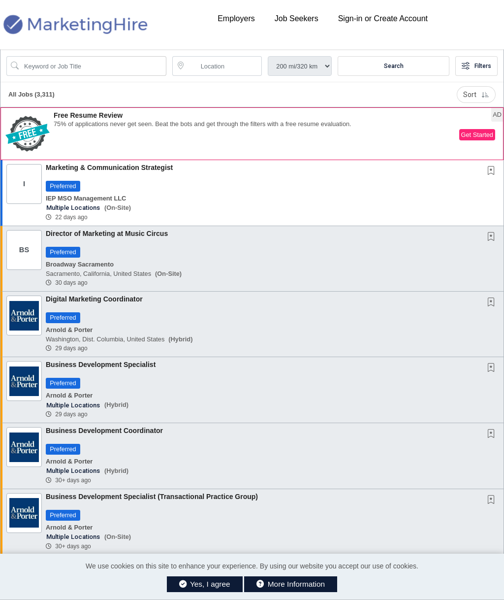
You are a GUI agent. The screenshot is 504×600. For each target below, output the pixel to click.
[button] (252, 133)
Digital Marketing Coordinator (94, 299)
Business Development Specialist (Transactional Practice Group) (152, 496)
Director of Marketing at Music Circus (107, 233)
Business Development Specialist (101, 364)
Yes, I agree (204, 584)
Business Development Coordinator (104, 430)
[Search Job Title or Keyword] (93, 66)
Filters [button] (476, 66)
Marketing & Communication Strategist (109, 167)
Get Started (477, 134)
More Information (290, 584)
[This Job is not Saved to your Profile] (493, 171)
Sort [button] (476, 95)
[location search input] (224, 66)
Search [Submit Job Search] (394, 66)
